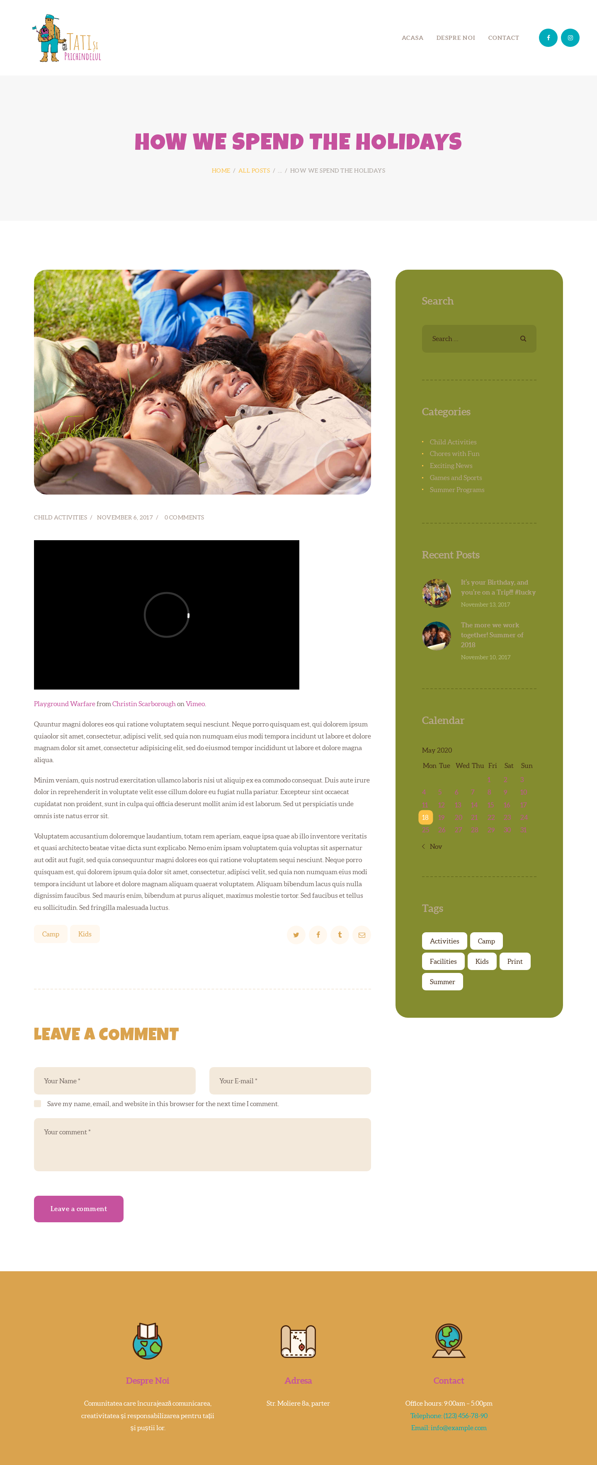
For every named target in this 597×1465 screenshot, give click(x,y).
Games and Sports (456, 477)
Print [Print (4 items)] (515, 961)
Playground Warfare (64, 703)
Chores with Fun (455, 453)
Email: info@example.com (449, 1427)
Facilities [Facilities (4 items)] (443, 961)
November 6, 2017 (125, 517)
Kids (85, 934)
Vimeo (195, 703)
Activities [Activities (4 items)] (444, 941)
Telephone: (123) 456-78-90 (449, 1415)
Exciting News (451, 465)
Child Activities (60, 517)
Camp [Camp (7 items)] (486, 941)
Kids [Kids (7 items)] (482, 961)
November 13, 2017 (485, 604)
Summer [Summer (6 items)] (442, 981)
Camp (50, 934)
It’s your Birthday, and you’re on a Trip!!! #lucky (498, 587)
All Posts (254, 170)
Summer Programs (457, 489)
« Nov (434, 846)
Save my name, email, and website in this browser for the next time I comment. (163, 1103)
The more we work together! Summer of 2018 (492, 634)
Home (221, 170)
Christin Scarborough (144, 703)
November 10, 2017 (486, 657)
